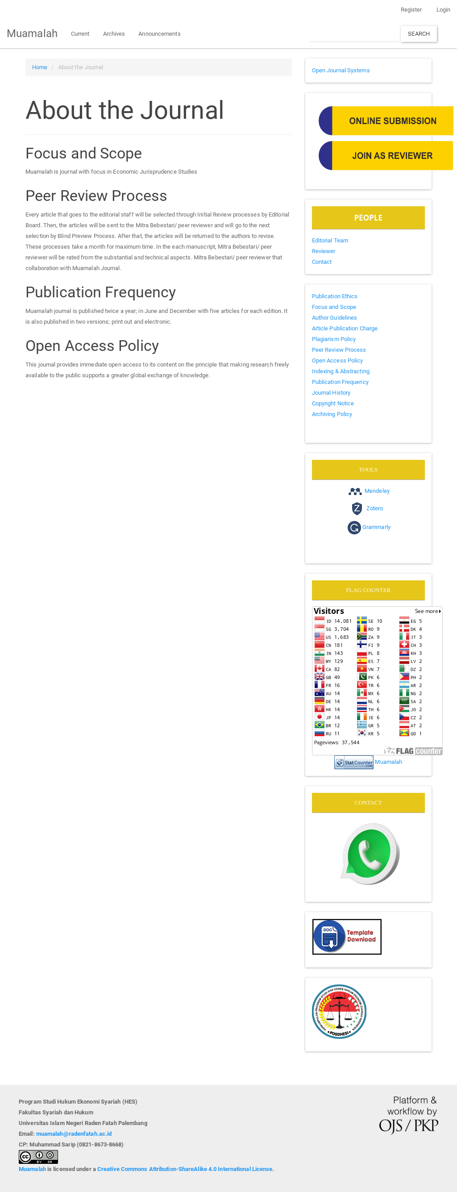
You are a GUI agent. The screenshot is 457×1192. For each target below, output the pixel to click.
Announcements (159, 33)
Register (411, 9)
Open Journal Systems (341, 70)
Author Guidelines (334, 317)
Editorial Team (330, 240)
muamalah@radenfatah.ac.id (74, 1133)
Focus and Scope (334, 307)
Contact (322, 261)
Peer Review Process (339, 349)
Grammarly (376, 527)
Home (39, 67)
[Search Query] (354, 33)
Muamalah (32, 33)
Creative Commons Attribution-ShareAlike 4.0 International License (185, 1169)
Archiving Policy (332, 414)
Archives (114, 33)
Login (443, 9)
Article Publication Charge (345, 328)
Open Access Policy (337, 360)
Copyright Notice (333, 403)
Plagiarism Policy (334, 339)
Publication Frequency (340, 382)
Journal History (331, 392)
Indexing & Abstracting (341, 371)
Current (80, 33)
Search (419, 33)
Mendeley (377, 491)
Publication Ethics (335, 296)
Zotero (374, 508)
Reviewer (324, 251)
